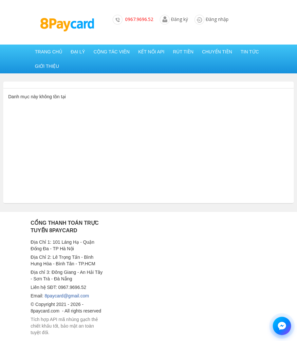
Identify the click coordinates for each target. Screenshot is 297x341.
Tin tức (250, 51)
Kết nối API (151, 51)
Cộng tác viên (112, 51)
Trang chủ (48, 51)
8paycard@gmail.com (67, 295)
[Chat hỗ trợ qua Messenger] (282, 326)
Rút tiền (183, 51)
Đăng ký (179, 19)
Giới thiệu (47, 66)
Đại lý (78, 51)
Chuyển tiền (217, 51)
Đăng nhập (217, 19)
